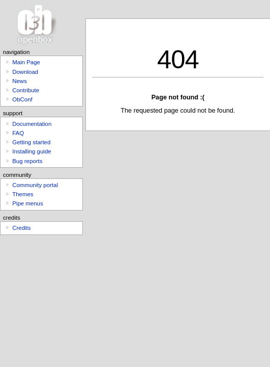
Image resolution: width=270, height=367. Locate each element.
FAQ (18, 133)
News (19, 81)
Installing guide (31, 151)
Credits (21, 228)
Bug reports (27, 161)
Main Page (26, 62)
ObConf (22, 99)
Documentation (31, 124)
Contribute (25, 90)
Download (25, 72)
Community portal (35, 185)
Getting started (31, 142)
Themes (22, 194)
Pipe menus (27, 203)
